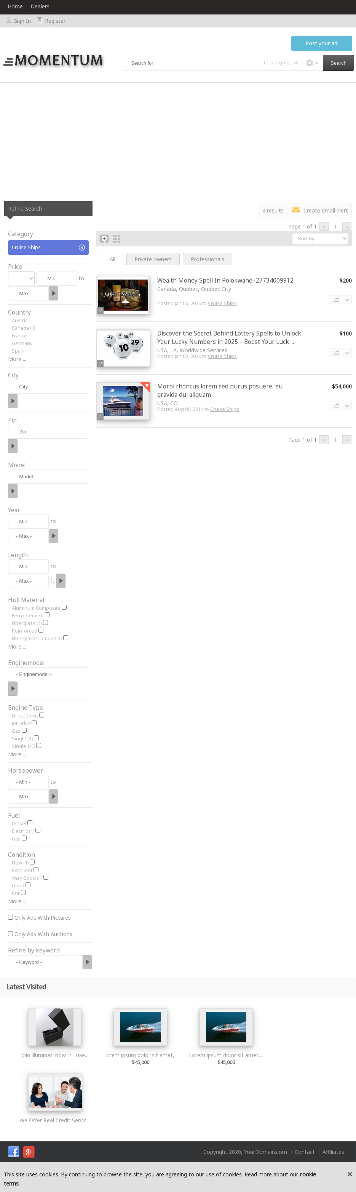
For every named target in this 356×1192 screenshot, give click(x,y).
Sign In (22, 20)
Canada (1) (23, 328)
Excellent (22, 870)
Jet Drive (21, 723)
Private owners (153, 259)
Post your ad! (321, 43)
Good (18, 885)
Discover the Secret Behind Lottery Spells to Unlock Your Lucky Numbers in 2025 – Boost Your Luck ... (229, 337)
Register (55, 20)
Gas (16, 731)
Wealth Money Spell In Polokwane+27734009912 (225, 280)
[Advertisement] (178, 139)
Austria (20, 320)
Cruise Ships (222, 303)
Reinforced (24, 631)
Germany (22, 343)
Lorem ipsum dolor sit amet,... (140, 1055)
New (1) (20, 863)
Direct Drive (25, 716)
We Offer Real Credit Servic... (54, 1120)
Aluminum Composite (36, 608)
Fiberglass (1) (27, 623)
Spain (18, 351)
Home (15, 6)
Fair (16, 893)
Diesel (19, 823)
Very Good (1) (27, 878)
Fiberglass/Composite (37, 638)
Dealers (39, 6)
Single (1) (22, 738)
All (112, 259)
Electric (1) (23, 831)
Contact (305, 1151)
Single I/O (23, 746)
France (19, 335)
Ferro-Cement (28, 615)
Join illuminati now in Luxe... (54, 1055)
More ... (17, 359)
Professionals (207, 259)
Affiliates (333, 1151)
